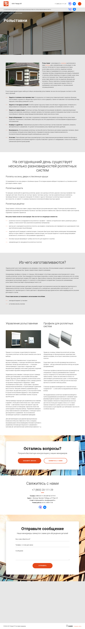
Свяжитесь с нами (55, 461)
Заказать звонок (79, 4)
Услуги (10, 13)
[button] (24, 339)
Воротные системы (17, 13)
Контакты (62, 9)
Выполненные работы (34, 9)
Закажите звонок (29, 461)
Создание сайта (77, 626)
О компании (7, 9)
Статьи (45, 9)
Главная (5, 13)
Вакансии (53, 9)
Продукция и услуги (19, 9)
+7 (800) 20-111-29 (60, 4)
